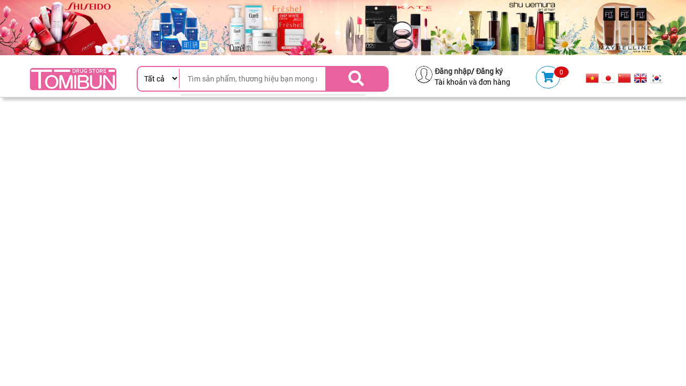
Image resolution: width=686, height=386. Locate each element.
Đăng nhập (453, 71)
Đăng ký (489, 71)
